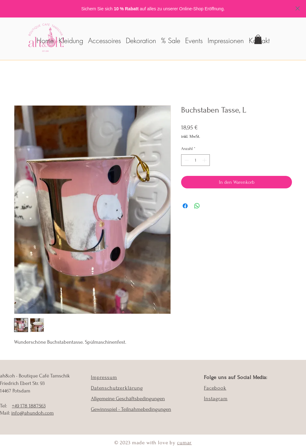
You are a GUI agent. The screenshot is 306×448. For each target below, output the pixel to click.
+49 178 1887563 (29, 406)
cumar (184, 443)
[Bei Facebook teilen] (185, 206)
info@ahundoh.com (32, 413)
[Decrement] (186, 160)
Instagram (216, 398)
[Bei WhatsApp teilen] (197, 206)
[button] (104, 38)
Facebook (215, 388)
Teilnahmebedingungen (146, 409)
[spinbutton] (195, 160)
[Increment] (205, 160)
